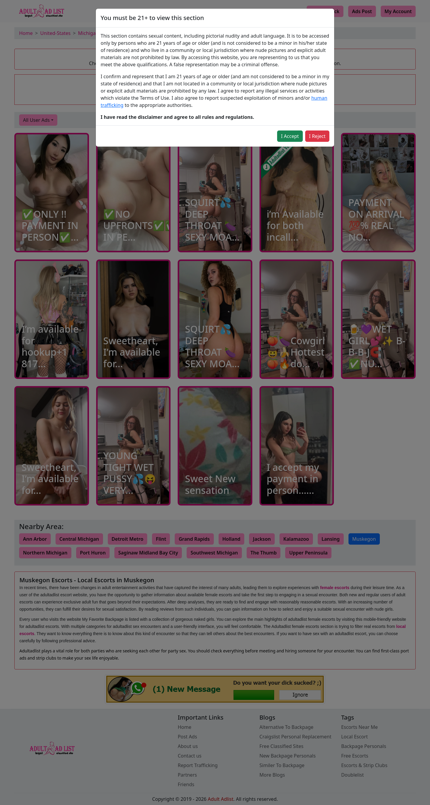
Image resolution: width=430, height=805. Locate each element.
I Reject (317, 136)
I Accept (290, 136)
